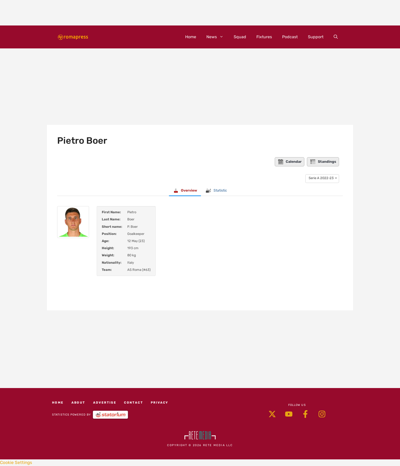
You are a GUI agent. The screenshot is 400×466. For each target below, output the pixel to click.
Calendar (290, 162)
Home (190, 36)
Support (315, 36)
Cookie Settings (16, 462)
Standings (323, 162)
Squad (240, 36)
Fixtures (264, 36)
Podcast (290, 36)
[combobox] (322, 178)
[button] (336, 37)
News (217, 37)
